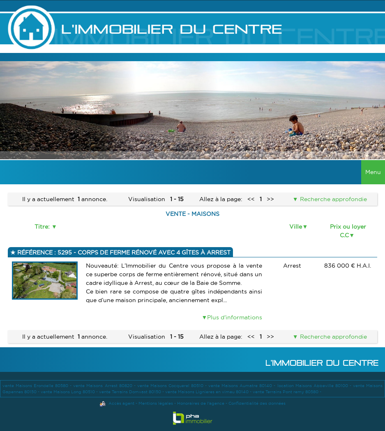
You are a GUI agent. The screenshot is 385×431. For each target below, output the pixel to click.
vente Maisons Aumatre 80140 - (242, 385)
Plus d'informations (234, 317)
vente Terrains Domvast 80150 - (132, 391)
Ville (295, 226)
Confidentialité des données (257, 403)
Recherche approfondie (332, 199)
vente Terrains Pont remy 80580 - (287, 391)
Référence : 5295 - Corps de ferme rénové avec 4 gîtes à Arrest (123, 252)
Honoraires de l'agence (200, 403)
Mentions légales (155, 403)
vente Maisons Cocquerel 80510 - (172, 385)
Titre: (43, 226)
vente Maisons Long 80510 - (70, 391)
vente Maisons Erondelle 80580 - (37, 385)
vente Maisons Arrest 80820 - (105, 385)
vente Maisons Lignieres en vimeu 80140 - (209, 391)
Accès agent (121, 403)
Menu (373, 172)
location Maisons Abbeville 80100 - (315, 385)
